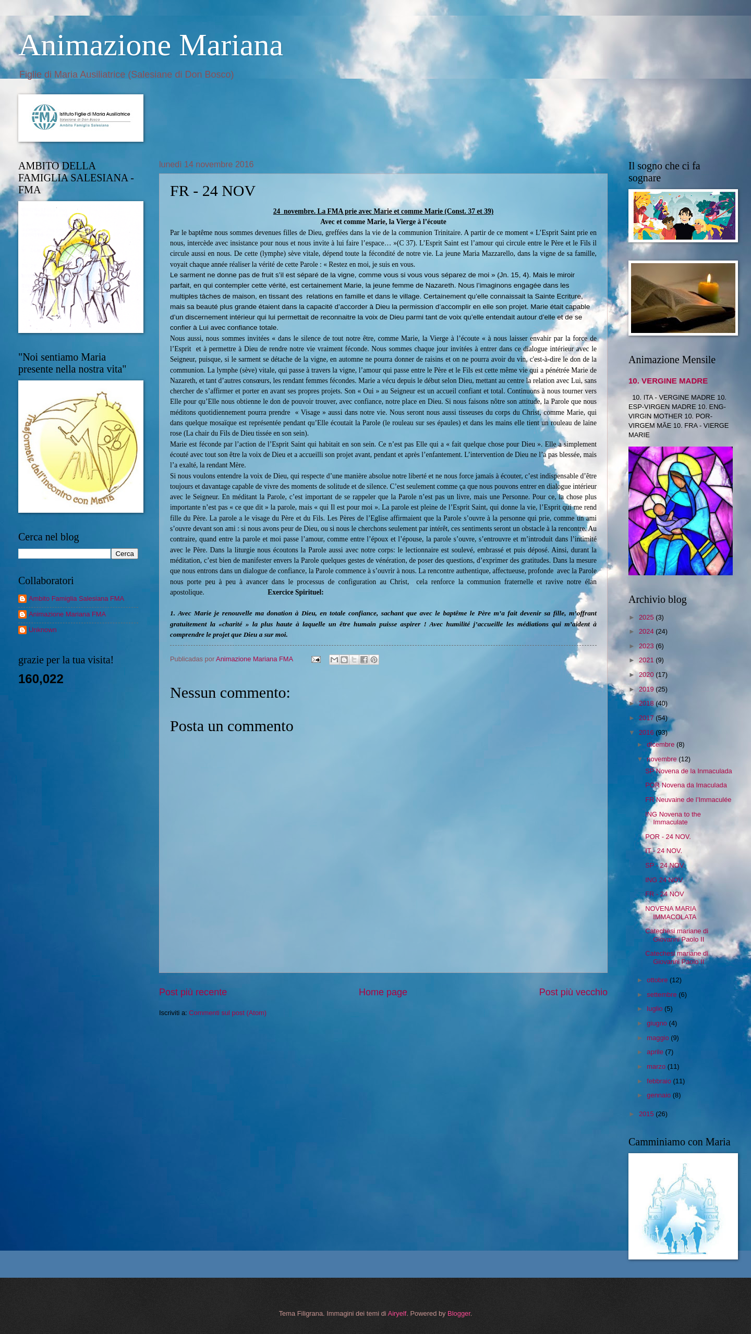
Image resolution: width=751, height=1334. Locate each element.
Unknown (43, 630)
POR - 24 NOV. (668, 837)
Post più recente (193, 992)
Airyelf (397, 1313)
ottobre (658, 980)
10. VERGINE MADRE (668, 380)
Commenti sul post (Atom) (228, 1013)
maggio (659, 1038)
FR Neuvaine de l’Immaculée (688, 800)
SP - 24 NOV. (665, 865)
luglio (655, 1008)
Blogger (458, 1313)
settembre (663, 994)
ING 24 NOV (664, 880)
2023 (647, 646)
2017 (647, 718)
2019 (647, 689)
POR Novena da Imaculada (686, 785)
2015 (647, 1114)
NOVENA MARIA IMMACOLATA (670, 912)
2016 (647, 732)
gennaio (659, 1095)
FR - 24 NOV (664, 894)
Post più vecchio (573, 992)
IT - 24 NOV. (663, 851)
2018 (647, 703)
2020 (647, 674)
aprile (656, 1052)
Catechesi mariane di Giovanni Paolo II (676, 935)
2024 (647, 631)
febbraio (660, 1081)
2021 (647, 660)
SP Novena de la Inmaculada (688, 771)
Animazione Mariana (150, 45)
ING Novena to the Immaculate (673, 818)
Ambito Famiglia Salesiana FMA (76, 598)
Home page (383, 992)
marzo (657, 1066)
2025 (647, 617)
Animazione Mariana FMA (67, 614)
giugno (658, 1023)
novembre (663, 759)
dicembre (661, 744)
